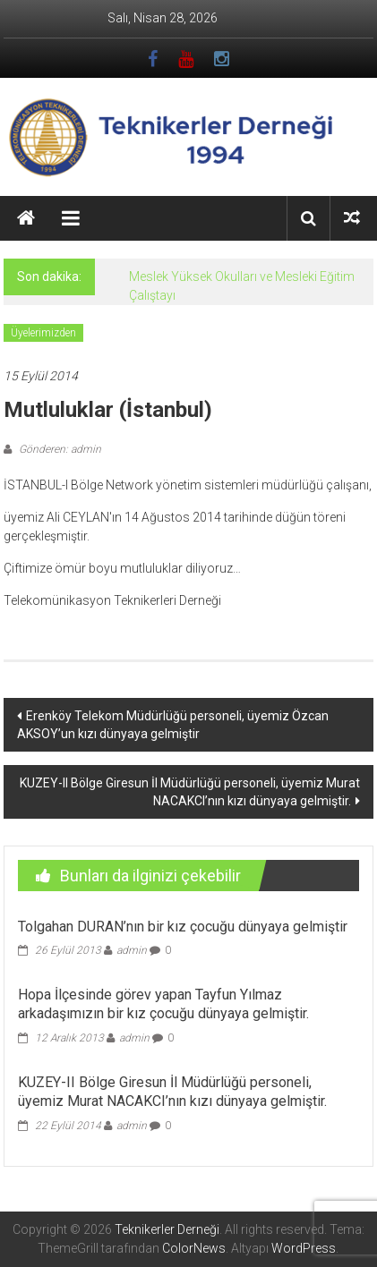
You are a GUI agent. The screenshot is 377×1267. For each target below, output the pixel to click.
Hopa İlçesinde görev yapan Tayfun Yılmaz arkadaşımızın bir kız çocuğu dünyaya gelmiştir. (163, 1004)
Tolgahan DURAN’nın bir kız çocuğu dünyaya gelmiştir (182, 926)
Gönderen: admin (58, 449)
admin (131, 950)
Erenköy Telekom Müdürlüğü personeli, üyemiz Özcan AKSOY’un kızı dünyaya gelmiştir (173, 725)
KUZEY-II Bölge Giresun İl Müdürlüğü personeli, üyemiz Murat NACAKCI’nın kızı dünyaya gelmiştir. (190, 792)
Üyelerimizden (43, 333)
